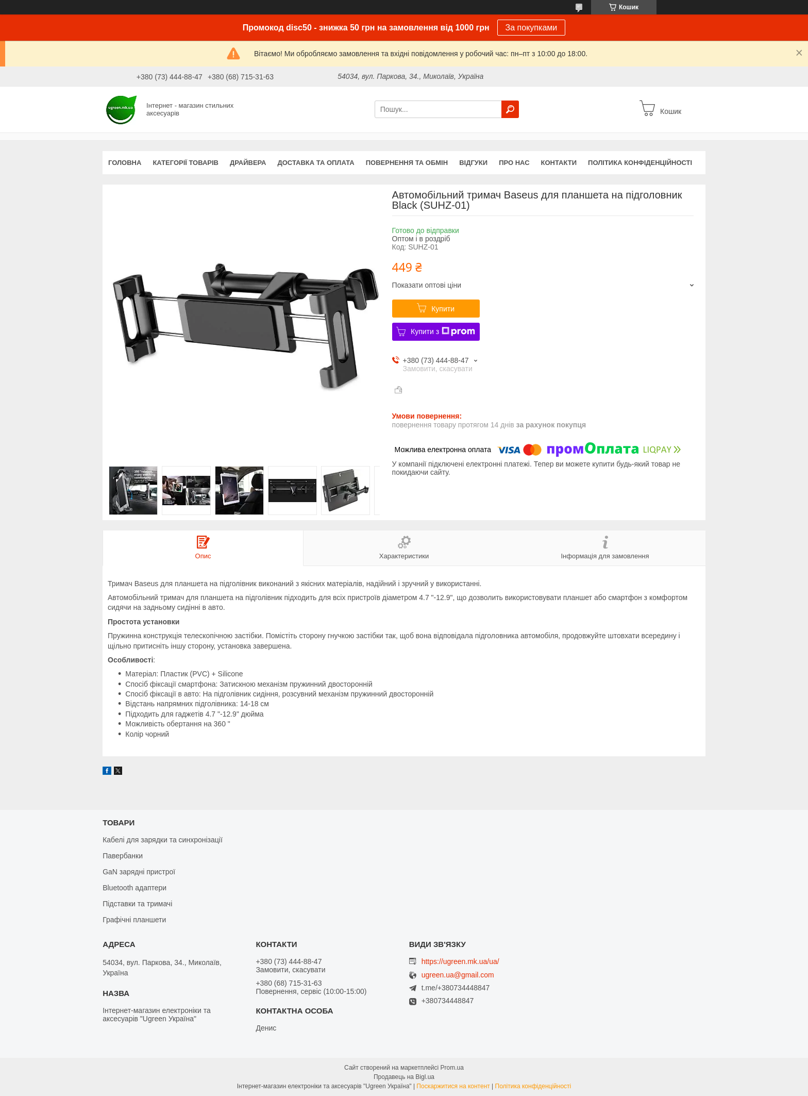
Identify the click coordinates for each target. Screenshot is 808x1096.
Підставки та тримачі (137, 904)
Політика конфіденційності (640, 163)
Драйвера (248, 163)
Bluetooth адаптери (134, 888)
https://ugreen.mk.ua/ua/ (460, 961)
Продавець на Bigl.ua (404, 1077)
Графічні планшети (134, 920)
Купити (442, 309)
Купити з (443, 331)
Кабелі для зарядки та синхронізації (163, 840)
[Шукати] (510, 109)
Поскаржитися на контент (453, 1086)
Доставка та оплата (316, 163)
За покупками (532, 27)
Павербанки (123, 856)
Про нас (514, 163)
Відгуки (473, 163)
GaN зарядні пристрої (139, 872)
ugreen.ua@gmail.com (458, 975)
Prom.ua (452, 1067)
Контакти (559, 163)
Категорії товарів (185, 163)
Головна (124, 163)
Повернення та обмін (407, 163)
